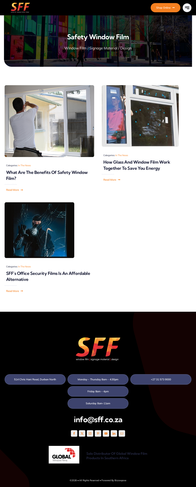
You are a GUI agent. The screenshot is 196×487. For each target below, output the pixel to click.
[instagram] (90, 433)
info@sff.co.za (98, 419)
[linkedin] (114, 433)
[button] (15, 189)
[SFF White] (20, 3)
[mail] (122, 433)
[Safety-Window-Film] (49, 86)
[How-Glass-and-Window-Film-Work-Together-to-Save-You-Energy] (140, 86)
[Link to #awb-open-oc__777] (187, 7)
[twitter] (82, 433)
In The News (24, 165)
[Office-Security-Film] (39, 203)
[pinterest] (98, 433)
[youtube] (106, 433)
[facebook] (74, 433)
